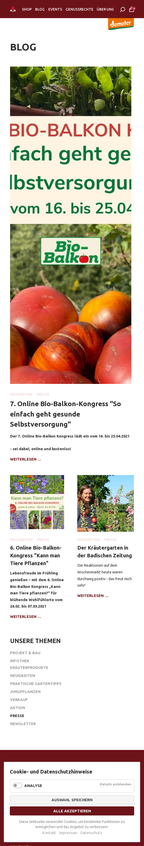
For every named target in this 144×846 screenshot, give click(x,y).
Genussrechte (79, 9)
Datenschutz (91, 832)
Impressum (68, 832)
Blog (40, 9)
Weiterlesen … (25, 459)
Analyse (33, 785)
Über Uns (105, 9)
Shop (27, 9)
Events (55, 9)
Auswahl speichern (72, 800)
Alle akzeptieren (72, 811)
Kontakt (49, 832)
